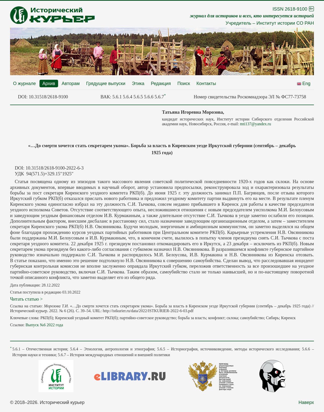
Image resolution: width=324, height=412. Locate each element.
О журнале (24, 83)
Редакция (161, 83)
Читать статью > (26, 299)
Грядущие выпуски (106, 83)
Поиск (183, 83)
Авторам (71, 83)
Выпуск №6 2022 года (44, 325)
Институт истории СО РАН (285, 23)
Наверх (306, 402)
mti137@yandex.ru (255, 124)
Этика (138, 83)
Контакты (206, 83)
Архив (49, 83)
